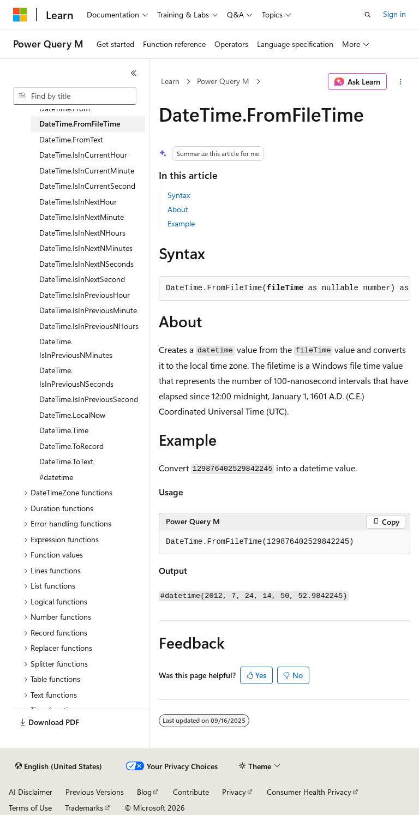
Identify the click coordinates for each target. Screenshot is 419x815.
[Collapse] (133, 73)
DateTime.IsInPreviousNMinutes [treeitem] (75, 348)
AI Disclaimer (30, 792)
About (177, 209)
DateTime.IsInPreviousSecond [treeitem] (88, 399)
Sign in (394, 14)
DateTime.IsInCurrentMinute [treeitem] (86, 170)
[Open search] (368, 15)
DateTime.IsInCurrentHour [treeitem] (83, 154)
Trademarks (84, 807)
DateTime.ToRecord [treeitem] (71, 446)
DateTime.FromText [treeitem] (71, 139)
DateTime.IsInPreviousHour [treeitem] (84, 295)
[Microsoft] (20, 15)
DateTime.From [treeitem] (64, 108)
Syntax (178, 195)
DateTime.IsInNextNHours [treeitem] (82, 232)
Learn (170, 81)
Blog (144, 792)
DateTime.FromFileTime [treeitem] (79, 123)
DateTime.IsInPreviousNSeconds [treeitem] (76, 377)
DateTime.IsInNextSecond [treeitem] (82, 279)
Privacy (234, 792)
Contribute (191, 792)
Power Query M (223, 81)
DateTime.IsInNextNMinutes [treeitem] (86, 248)
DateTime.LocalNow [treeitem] (72, 415)
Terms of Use (30, 807)
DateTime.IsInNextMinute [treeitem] (81, 217)
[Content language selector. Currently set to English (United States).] (59, 766)
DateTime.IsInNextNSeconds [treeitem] (86, 264)
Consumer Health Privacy (309, 792)
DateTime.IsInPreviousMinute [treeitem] (88, 310)
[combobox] (74, 96)
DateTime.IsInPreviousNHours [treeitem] (89, 326)
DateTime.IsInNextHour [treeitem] (78, 201)
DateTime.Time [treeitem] (63, 430)
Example (181, 223)
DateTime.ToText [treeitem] (66, 461)
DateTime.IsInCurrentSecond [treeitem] (87, 186)
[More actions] (400, 82)
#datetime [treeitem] (56, 477)
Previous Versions (94, 792)
